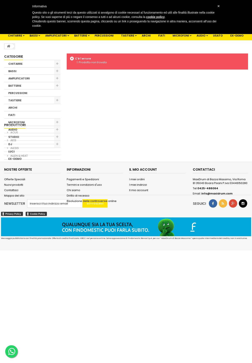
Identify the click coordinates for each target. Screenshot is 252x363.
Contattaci (11, 265)
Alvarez (15, 215)
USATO (218, 36)
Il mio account (138, 265)
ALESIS (14, 200)
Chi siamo (73, 265)
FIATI (161, 36)
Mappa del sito (14, 270)
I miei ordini (137, 254)
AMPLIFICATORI (56, 36)
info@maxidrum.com (217, 268)
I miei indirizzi (138, 259)
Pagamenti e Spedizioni (83, 254)
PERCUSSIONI (104, 36)
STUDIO (13, 137)
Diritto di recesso (78, 270)
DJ (10, 144)
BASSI (34, 36)
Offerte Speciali (14, 254)
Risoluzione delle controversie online (92, 276)
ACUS (14, 185)
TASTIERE (127, 36)
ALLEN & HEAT (19, 208)
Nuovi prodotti (13, 259)
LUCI (11, 152)
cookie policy (155, 17)
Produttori (15, 177)
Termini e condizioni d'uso (84, 259)
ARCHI (146, 36)
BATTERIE (80, 36)
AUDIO (201, 36)
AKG (13, 192)
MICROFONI (181, 36)
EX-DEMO (237, 36)
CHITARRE (15, 36)
